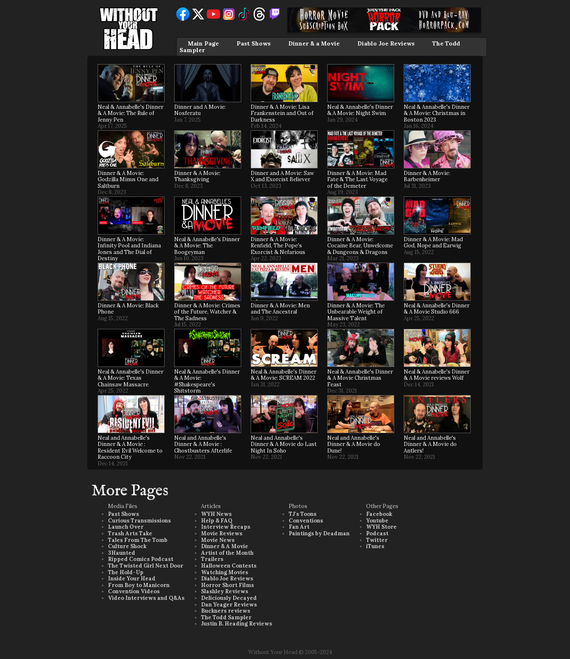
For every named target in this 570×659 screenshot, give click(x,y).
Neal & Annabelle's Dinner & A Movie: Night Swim (360, 110)
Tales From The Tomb (138, 540)
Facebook (379, 514)
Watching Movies (224, 572)
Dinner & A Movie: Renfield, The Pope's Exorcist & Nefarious (278, 246)
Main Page (203, 43)
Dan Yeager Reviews (229, 604)
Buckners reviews (225, 610)
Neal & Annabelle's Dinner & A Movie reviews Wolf (436, 375)
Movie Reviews (221, 533)
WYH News (216, 514)
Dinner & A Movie (224, 546)
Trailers (212, 559)
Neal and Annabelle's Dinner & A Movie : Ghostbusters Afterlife (203, 444)
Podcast (377, 533)
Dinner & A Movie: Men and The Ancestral (280, 309)
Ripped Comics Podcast (140, 559)
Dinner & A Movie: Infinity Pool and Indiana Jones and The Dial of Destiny (129, 249)
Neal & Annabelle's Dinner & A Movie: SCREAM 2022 (283, 375)
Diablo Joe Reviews (385, 43)
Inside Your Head (132, 578)
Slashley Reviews (224, 591)
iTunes (375, 546)
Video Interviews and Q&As (146, 597)
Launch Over (126, 526)
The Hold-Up (126, 572)
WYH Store (381, 526)
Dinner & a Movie (314, 43)
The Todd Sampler (226, 617)
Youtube (377, 520)
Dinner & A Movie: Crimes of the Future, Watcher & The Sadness (207, 312)
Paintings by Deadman (319, 533)
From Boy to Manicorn (139, 585)
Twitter (377, 540)
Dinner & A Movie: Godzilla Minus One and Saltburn (128, 179)
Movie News (218, 540)
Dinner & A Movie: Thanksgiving (197, 176)
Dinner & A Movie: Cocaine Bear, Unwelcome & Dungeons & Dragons (360, 246)
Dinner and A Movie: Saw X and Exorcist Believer (282, 176)
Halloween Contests (228, 565)
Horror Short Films (227, 585)
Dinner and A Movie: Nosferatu (200, 110)
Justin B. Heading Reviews (236, 623)
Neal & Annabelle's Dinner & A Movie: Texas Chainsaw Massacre (130, 378)
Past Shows (254, 43)
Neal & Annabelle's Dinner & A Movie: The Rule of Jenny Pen (130, 113)
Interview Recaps (225, 526)
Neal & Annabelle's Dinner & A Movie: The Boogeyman (207, 246)
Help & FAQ (216, 520)
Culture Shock (127, 546)
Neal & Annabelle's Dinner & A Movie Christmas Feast (360, 378)
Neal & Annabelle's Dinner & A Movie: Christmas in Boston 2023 (436, 113)
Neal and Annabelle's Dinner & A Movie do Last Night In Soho (284, 444)
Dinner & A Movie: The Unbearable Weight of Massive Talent (356, 312)
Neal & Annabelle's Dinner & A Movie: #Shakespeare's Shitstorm (207, 381)
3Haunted (121, 552)
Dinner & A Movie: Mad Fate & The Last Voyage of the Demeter (357, 179)
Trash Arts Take (130, 533)
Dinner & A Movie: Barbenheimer (427, 176)
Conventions (306, 520)
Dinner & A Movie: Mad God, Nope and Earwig (433, 242)
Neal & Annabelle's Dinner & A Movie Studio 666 (436, 309)
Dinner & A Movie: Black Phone (128, 309)
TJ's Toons (302, 514)
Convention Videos (134, 591)
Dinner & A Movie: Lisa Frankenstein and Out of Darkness (282, 113)
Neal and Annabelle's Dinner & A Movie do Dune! (353, 444)
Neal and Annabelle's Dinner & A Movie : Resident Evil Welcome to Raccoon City (130, 447)
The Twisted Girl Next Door (145, 565)
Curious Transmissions (139, 520)
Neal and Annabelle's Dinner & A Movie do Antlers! (430, 444)
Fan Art (299, 526)
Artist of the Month (227, 552)
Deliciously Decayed (229, 597)
